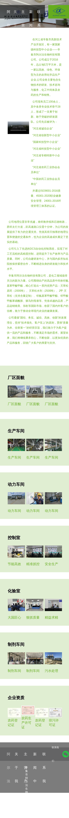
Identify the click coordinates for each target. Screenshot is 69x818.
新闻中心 (31, 32)
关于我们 (15, 32)
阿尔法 (8, 25)
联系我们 (38, 32)
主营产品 (23, 32)
